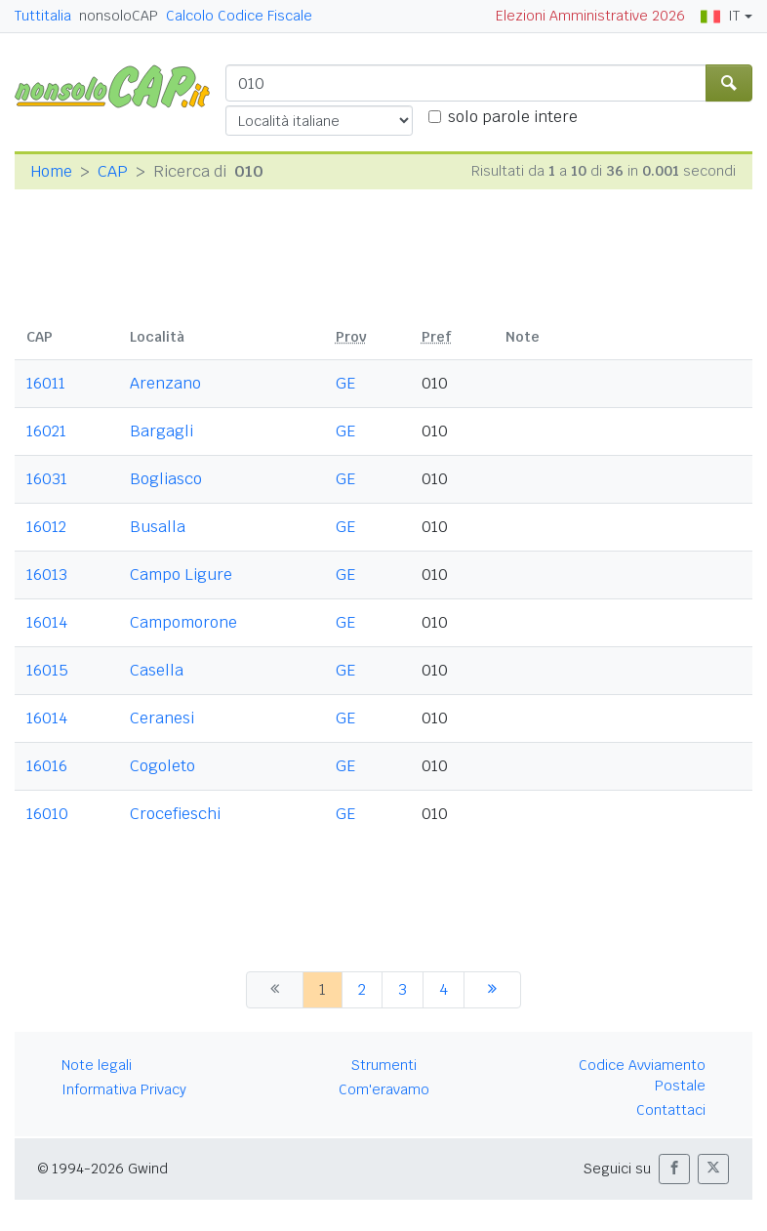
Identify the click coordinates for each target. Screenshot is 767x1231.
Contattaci (671, 1110)
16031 (46, 479)
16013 (46, 574)
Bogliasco (166, 479)
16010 (47, 813)
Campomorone (183, 622)
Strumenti (384, 1065)
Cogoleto (162, 766)
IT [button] (720, 15)
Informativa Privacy (123, 1089)
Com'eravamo (384, 1089)
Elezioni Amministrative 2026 (590, 15)
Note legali (96, 1065)
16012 (46, 526)
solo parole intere (513, 116)
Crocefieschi (175, 813)
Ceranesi (162, 718)
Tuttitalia (43, 15)
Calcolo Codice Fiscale (239, 15)
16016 (46, 766)
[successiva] (492, 989)
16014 (46, 622)
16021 (46, 431)
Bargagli (161, 431)
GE (345, 383)
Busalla (157, 526)
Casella (156, 670)
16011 (45, 383)
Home (51, 171)
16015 (47, 670)
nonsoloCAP (118, 15)
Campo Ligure (181, 574)
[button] (674, 1169)
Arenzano (165, 383)
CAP (113, 171)
